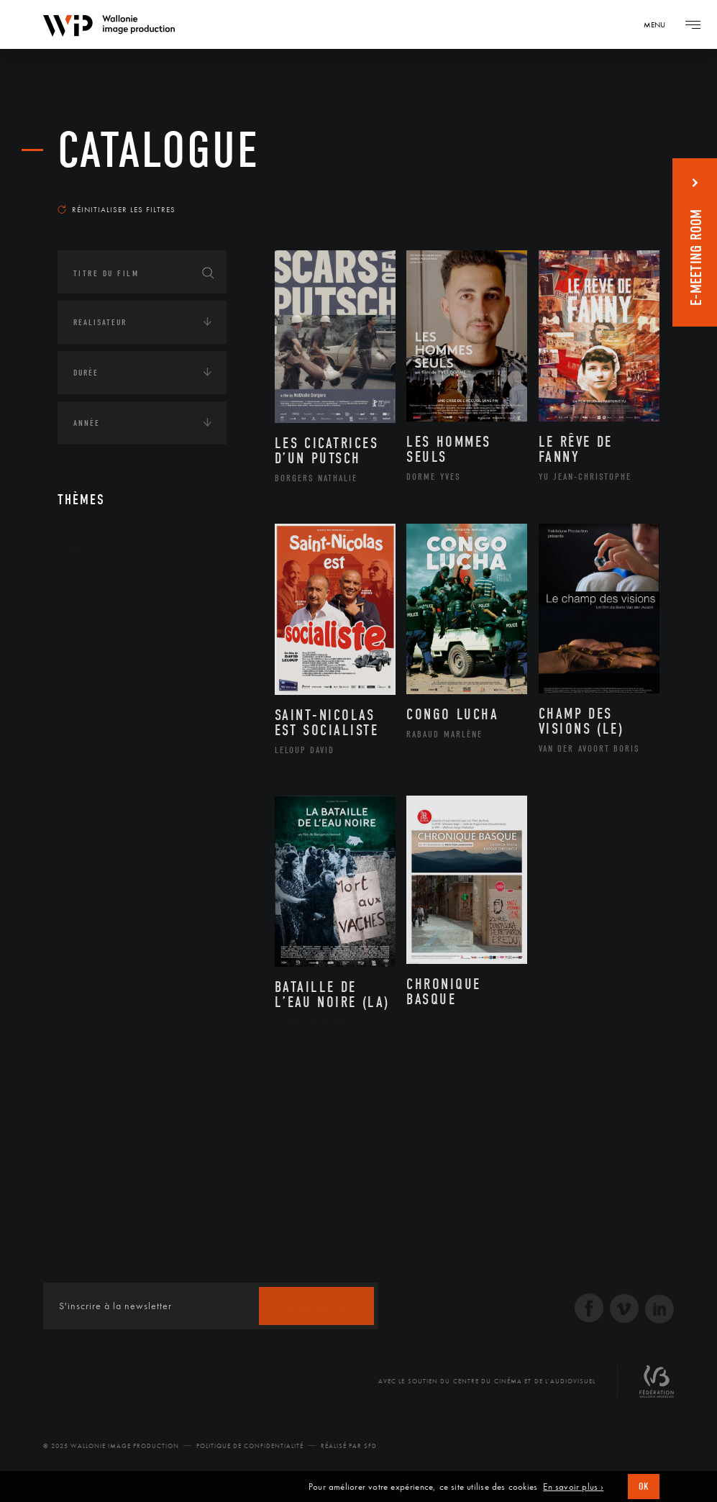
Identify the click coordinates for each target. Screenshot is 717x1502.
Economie (93, 682)
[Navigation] (659, 24)
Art (79, 548)
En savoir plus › (573, 1487)
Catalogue (159, 151)
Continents (98, 593)
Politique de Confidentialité (249, 1446)
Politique (94, 771)
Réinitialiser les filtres (116, 209)
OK (644, 1486)
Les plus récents (609, 190)
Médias (87, 727)
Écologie (92, 637)
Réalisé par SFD (349, 1446)
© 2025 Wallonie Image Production (111, 1446)
